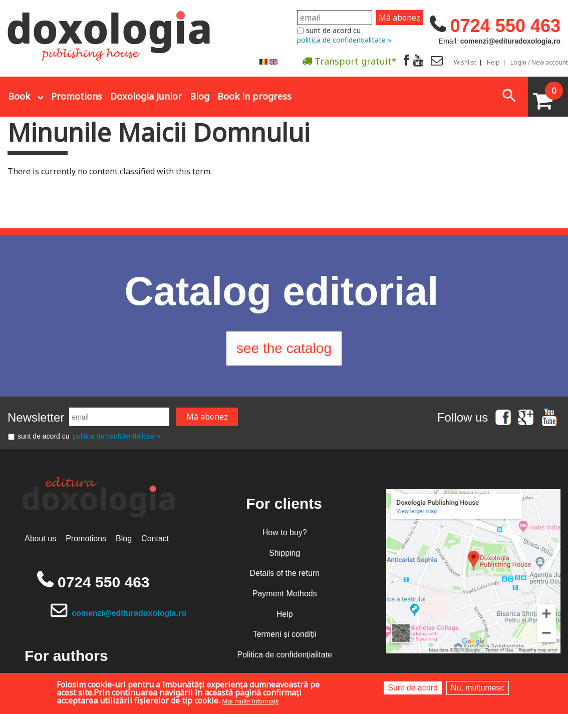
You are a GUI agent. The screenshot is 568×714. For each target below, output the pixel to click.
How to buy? (284, 532)
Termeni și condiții (285, 634)
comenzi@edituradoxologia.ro (129, 613)
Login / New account (539, 63)
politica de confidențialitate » (344, 40)
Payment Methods (284, 593)
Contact (155, 538)
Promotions (76, 96)
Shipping (284, 553)
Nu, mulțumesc (477, 687)
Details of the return (284, 573)
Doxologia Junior (146, 96)
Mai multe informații (250, 701)
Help (493, 63)
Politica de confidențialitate (284, 654)
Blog (199, 96)
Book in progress (254, 96)
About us (40, 538)
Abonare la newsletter (348, 86)
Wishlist (465, 63)
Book (19, 96)
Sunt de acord (413, 687)
